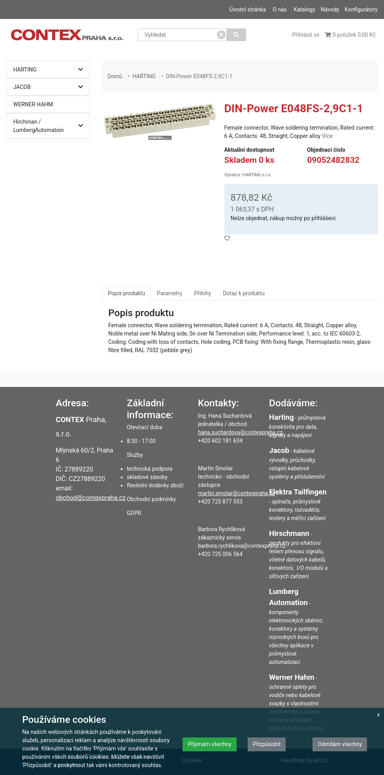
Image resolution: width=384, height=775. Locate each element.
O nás (280, 9)
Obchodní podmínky (151, 499)
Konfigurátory (361, 9)
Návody (330, 9)
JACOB (50, 87)
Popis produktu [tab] (126, 293)
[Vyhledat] (236, 34)
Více (327, 136)
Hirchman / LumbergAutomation (50, 126)
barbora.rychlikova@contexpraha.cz (242, 546)
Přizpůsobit (267, 744)
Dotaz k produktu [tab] (244, 293)
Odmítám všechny (340, 744)
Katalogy (304, 9)
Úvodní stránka (247, 9)
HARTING (50, 70)
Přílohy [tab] (202, 293)
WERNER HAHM (33, 104)
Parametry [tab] (169, 293)
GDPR (134, 513)
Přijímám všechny (209, 744)
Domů (114, 76)
